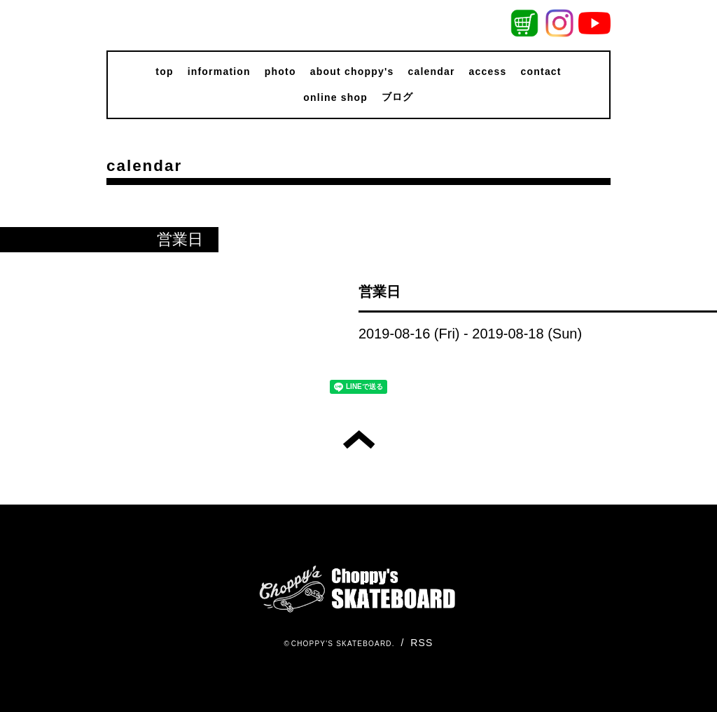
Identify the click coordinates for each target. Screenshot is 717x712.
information (219, 71)
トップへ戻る (359, 439)
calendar (431, 71)
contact (541, 71)
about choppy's (352, 71)
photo (280, 71)
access (488, 71)
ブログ (398, 96)
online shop (335, 97)
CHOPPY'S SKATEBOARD (341, 644)
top (164, 71)
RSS (421, 642)
